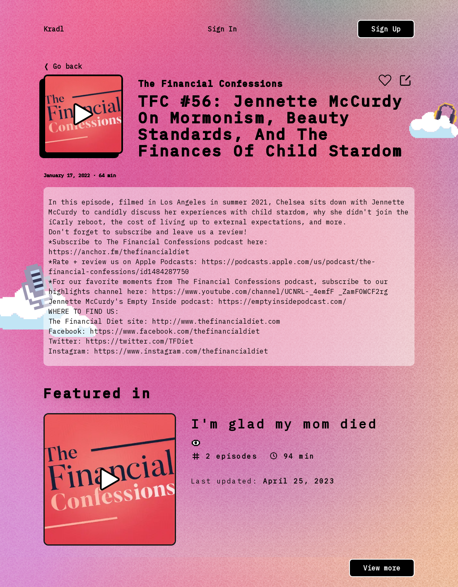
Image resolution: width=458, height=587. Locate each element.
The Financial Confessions (210, 83)
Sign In (222, 29)
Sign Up (385, 29)
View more (381, 568)
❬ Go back (62, 66)
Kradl (53, 29)
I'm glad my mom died (284, 424)
